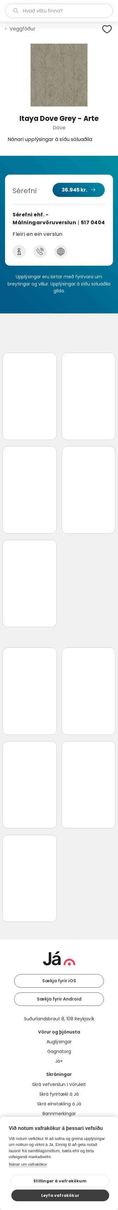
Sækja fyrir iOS (59, 981)
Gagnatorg (59, 1051)
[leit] (59, 10)
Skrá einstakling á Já (59, 1104)
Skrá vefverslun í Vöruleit (59, 1084)
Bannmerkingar (59, 1113)
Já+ (59, 1061)
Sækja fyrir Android (59, 999)
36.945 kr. (74, 189)
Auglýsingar (59, 1042)
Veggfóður (22, 28)
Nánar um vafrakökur (28, 1164)
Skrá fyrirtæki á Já (59, 1094)
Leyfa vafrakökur (60, 1195)
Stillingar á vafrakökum (60, 1181)
